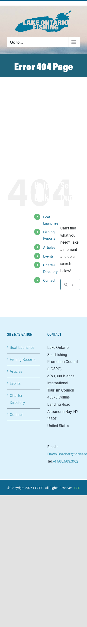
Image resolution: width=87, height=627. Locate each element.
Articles (49, 247)
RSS (77, 487)
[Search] (66, 284)
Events (48, 256)
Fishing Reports (22, 359)
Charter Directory (17, 398)
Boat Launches (22, 347)
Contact (49, 280)
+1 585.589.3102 (65, 461)
